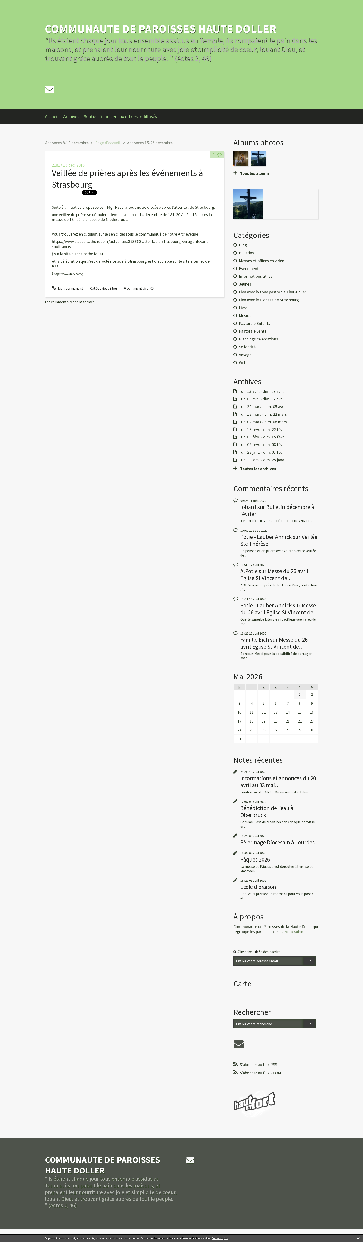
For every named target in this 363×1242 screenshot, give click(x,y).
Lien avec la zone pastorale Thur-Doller (272, 292)
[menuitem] (54, 116)
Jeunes (245, 284)
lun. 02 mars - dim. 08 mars (263, 421)
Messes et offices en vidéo (261, 260)
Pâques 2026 (255, 859)
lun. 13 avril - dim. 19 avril (262, 391)
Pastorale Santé (252, 331)
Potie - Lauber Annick (266, 537)
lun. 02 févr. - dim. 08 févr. (262, 444)
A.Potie (249, 571)
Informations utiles (255, 276)
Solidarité (247, 346)
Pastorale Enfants (254, 323)
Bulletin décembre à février (277, 510)
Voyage (245, 354)
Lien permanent (67, 288)
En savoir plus (220, 1238)
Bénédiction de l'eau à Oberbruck (266, 811)
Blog (113, 288)
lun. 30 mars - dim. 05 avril (262, 406)
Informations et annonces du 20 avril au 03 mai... (278, 781)
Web (242, 362)
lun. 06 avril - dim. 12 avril (262, 399)
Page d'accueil (107, 142)
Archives (71, 116)
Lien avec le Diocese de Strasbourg (269, 299)
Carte (242, 983)
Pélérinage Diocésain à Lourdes (277, 842)
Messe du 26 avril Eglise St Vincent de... (274, 574)
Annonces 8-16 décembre (67, 142)
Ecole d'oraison (258, 886)
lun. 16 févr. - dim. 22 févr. (262, 429)
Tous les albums (254, 173)
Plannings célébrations (258, 339)
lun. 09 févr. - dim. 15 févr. (262, 437)
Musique (246, 315)
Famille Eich (254, 639)
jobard (248, 507)
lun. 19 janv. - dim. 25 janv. (262, 459)
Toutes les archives (258, 468)
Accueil (52, 116)
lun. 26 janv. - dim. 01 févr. (262, 452)
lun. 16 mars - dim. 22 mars (263, 414)
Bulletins (246, 252)
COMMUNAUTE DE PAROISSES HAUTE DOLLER (160, 29)
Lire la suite (292, 931)
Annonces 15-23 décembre (150, 142)
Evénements (249, 268)
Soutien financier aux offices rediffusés (120, 116)
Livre (243, 307)
